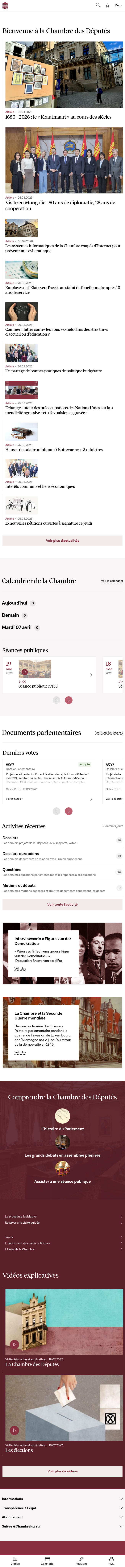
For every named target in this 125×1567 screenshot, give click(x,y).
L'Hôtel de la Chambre (19, 1249)
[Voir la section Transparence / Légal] (121, 1508)
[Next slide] (69, 700)
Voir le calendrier (112, 581)
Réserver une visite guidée (22, 1223)
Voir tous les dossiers (109, 732)
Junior (9, 1237)
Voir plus (20, 968)
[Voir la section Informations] (121, 1499)
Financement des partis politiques (27, 1243)
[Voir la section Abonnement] (121, 1517)
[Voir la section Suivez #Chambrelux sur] (121, 1526)
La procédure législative (20, 1216)
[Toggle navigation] (118, 5)
